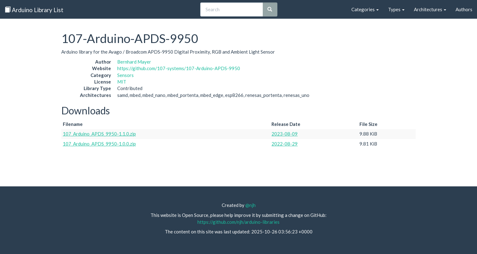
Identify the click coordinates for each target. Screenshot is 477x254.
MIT (121, 81)
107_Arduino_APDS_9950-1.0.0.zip (99, 143)
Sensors (125, 75)
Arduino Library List (34, 9)
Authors (464, 9)
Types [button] (396, 9)
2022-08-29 (284, 143)
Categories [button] (365, 9)
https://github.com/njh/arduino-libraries (238, 222)
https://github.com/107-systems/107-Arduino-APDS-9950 (178, 68)
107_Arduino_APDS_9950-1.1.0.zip (99, 134)
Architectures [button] (430, 9)
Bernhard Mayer (134, 62)
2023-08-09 (284, 134)
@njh (250, 205)
